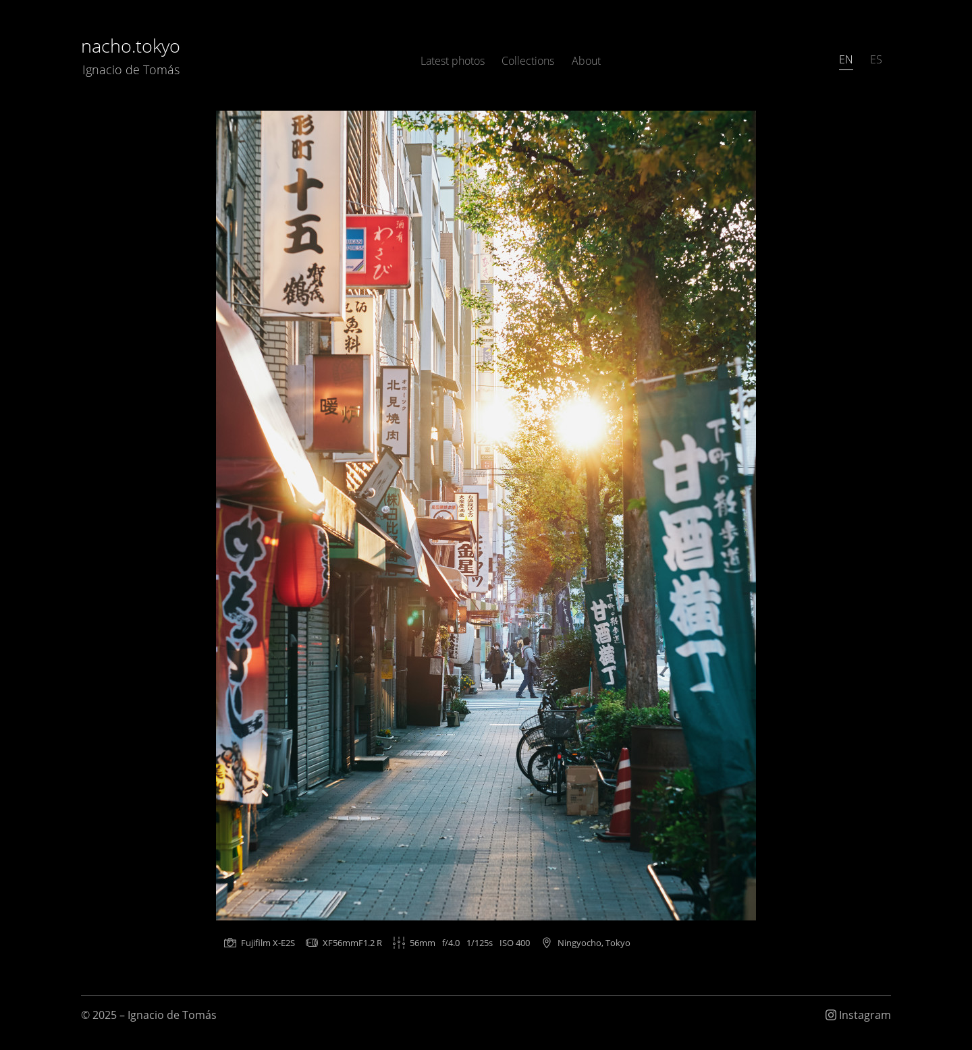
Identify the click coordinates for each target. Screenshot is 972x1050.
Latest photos (453, 60)
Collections (528, 60)
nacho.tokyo (130, 55)
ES (876, 59)
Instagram (858, 1014)
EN (846, 59)
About (586, 60)
